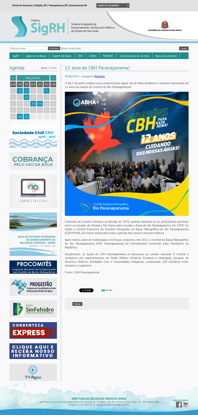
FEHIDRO (108, 56)
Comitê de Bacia (61, 56)
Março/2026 (33, 78)
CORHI (93, 56)
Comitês (52, 67)
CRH (80, 56)
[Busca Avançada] (71, 48)
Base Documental (166, 56)
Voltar (77, 304)
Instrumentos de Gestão (134, 56)
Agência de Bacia (36, 56)
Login (184, 48)
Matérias (99, 76)
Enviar (109, 290)
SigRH (15, 56)
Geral (44, 67)
